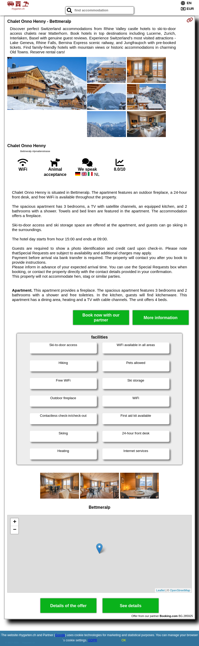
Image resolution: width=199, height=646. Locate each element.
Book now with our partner (100, 317)
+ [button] (14, 522)
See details (130, 606)
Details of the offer (68, 606)
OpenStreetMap (180, 590)
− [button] (14, 530)
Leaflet (160, 590)
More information (160, 317)
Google (60, 635)
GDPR (92, 640)
